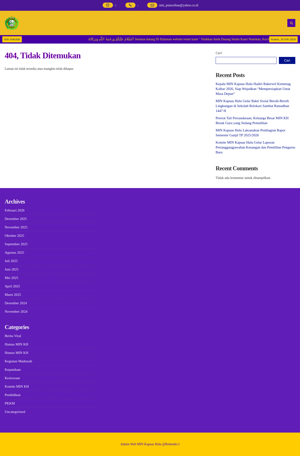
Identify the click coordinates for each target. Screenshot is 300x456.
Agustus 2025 (14, 252)
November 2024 (16, 311)
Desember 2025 (16, 219)
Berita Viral (13, 336)
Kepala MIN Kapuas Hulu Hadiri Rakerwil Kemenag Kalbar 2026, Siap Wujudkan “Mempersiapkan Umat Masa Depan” (253, 89)
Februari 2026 (15, 210)
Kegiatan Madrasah (18, 361)
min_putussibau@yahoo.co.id (178, 5)
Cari (219, 53)
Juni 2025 (12, 269)
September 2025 (16, 244)
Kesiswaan (12, 378)
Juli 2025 (11, 261)
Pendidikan (13, 395)
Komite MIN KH (17, 386)
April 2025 (12, 286)
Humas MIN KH (16, 344)
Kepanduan (13, 369)
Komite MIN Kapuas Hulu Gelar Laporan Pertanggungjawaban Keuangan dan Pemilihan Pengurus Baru (255, 147)
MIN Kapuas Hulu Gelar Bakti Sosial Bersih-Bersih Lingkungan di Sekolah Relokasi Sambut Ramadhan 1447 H (252, 106)
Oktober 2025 (14, 235)
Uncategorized (15, 412)
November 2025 (16, 227)
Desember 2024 (16, 303)
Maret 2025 (13, 295)
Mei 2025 (11, 278)
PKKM (10, 403)
